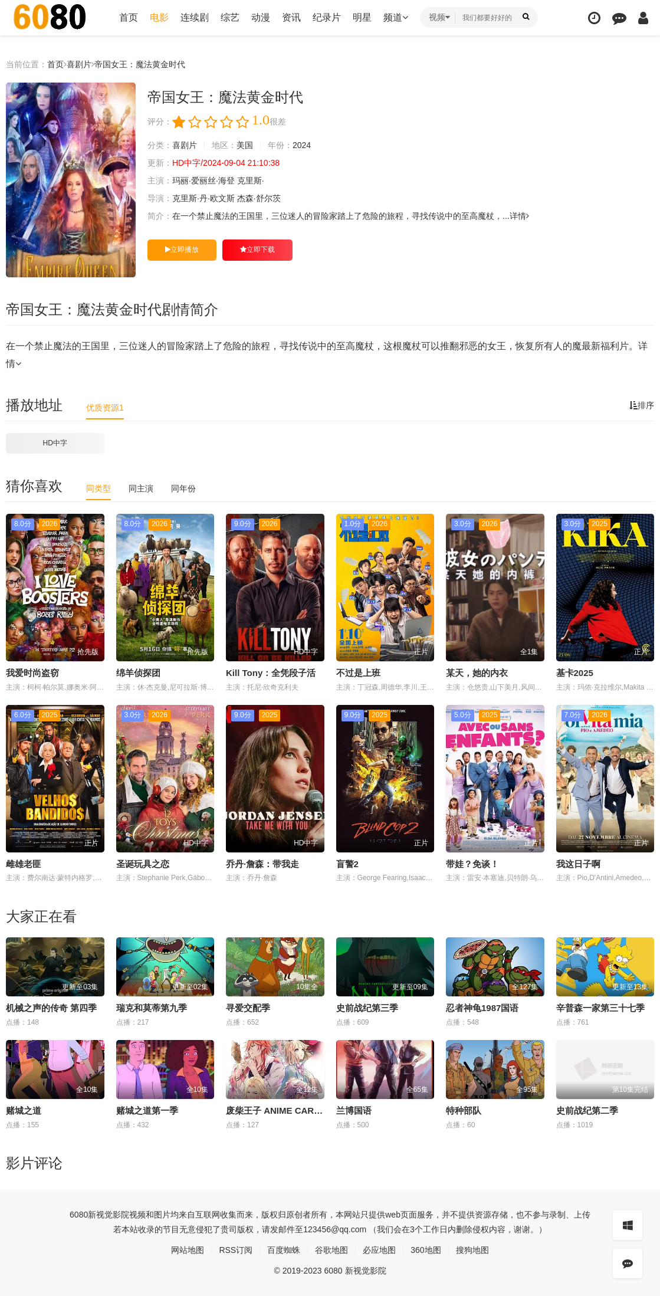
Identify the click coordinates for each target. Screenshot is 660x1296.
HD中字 (55, 443)
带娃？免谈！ (472, 864)
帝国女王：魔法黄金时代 (139, 64)
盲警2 (347, 864)
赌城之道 (23, 1110)
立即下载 (257, 249)
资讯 (291, 17)
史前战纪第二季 (587, 1110)
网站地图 (187, 1250)
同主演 (141, 488)
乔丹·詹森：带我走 (262, 864)
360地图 (426, 1250)
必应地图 (379, 1250)
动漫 (260, 17)
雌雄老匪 (23, 864)
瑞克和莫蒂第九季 (151, 1008)
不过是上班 (358, 673)
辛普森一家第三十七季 (600, 1008)
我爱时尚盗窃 (32, 673)
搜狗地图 (472, 1250)
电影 (159, 17)
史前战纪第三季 (367, 1008)
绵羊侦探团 (138, 673)
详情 (519, 216)
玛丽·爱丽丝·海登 (203, 180)
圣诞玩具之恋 (142, 864)
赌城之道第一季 (147, 1110)
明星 (362, 17)
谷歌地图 (331, 1250)
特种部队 (463, 1110)
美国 (245, 145)
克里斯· (250, 180)
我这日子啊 (578, 864)
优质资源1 (105, 407)
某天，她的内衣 (477, 673)
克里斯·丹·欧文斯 (203, 198)
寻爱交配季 (248, 1008)
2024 (302, 145)
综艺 (230, 17)
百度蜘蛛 (283, 1250)
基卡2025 (574, 673)
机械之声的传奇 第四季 (51, 1008)
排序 (641, 405)
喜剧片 (79, 64)
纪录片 (327, 17)
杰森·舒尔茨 (259, 198)
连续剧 (194, 17)
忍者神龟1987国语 (482, 1008)
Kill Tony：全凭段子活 (271, 673)
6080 (79, 1214)
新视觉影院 (108, 1214)
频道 (395, 17)
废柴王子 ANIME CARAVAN (281, 1110)
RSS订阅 (235, 1250)
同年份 (183, 488)
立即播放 (182, 249)
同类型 (98, 488)
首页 (128, 17)
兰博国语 (354, 1110)
